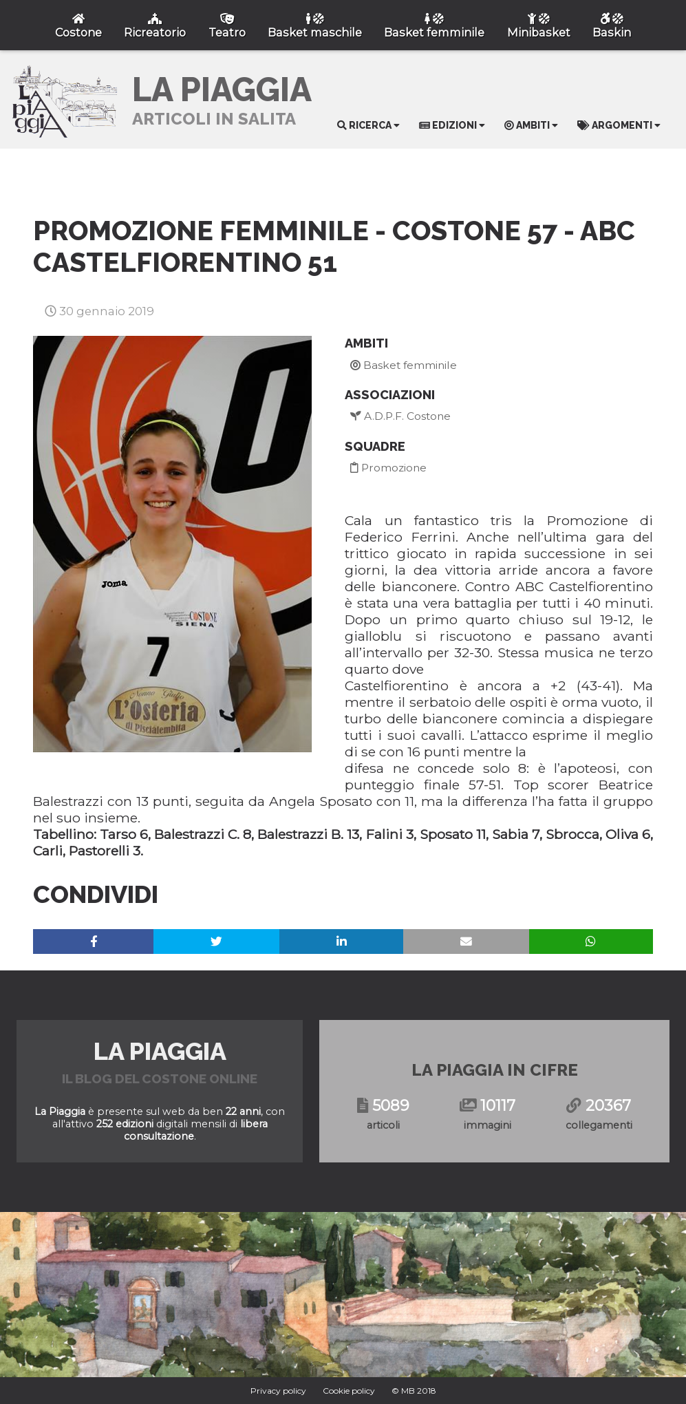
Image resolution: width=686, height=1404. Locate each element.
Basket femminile (403, 365)
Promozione (388, 467)
